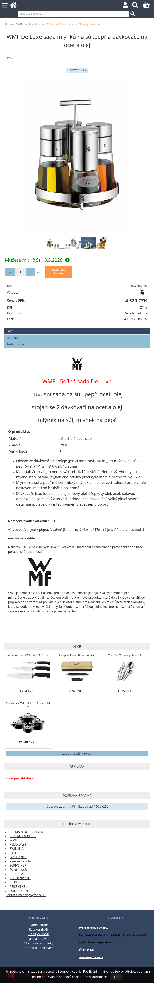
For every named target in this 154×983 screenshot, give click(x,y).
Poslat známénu (16, 344)
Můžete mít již (37, 260)
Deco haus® (18, 870)
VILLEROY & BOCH (23, 836)
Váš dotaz (12, 338)
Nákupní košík (38, 934)
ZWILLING (17, 849)
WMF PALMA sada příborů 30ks (125, 655)
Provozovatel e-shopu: (93, 928)
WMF (13, 840)
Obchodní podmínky (38, 943)
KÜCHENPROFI (20, 878)
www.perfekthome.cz (91, 957)
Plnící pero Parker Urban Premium (77, 655)
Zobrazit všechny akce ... (77, 753)
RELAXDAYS (18, 844)
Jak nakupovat (38, 939)
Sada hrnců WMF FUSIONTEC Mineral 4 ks (28, 704)
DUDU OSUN (19, 891)
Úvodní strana (38, 925)
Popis (10, 331)
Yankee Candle (20, 861)
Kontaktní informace (38, 948)
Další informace (95, 977)
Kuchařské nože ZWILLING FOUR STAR (28, 655)
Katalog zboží (38, 929)
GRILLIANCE (18, 857)
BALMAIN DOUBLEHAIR (26, 832)
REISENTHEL (18, 886)
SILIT (13, 853)
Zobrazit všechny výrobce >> (26, 895)
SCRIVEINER (18, 865)
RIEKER (15, 882)
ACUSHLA (16, 874)
